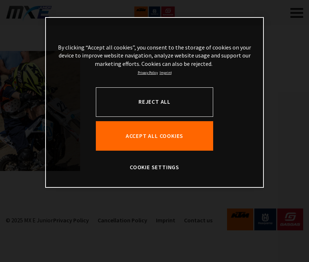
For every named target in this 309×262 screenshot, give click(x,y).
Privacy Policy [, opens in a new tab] (148, 73)
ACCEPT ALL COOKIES (154, 135)
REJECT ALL (154, 101)
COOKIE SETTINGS (154, 167)
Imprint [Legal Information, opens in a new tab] (166, 73)
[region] (154, 102)
